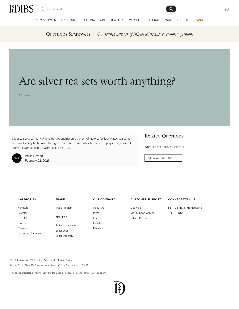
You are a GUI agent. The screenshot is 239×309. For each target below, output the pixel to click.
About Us (98, 207)
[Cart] (227, 9)
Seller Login (62, 230)
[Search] (106, 9)
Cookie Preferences (68, 265)
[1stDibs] (21, 9)
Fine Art (22, 218)
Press (96, 213)
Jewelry (117, 20)
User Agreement (46, 260)
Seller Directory (64, 235)
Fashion (153, 20)
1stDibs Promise (139, 218)
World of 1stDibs (178, 20)
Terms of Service (91, 272)
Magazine (185, 207)
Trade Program (64, 207)
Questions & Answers (30, 233)
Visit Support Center (142, 213)
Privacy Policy (65, 260)
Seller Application (66, 225)
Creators (22, 228)
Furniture (69, 20)
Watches (135, 20)
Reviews (98, 228)
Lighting (88, 20)
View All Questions (163, 158)
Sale (200, 20)
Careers (97, 218)
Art (103, 20)
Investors (98, 223)
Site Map (86, 265)
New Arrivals (46, 20)
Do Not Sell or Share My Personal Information (32, 265)
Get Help (136, 207)
